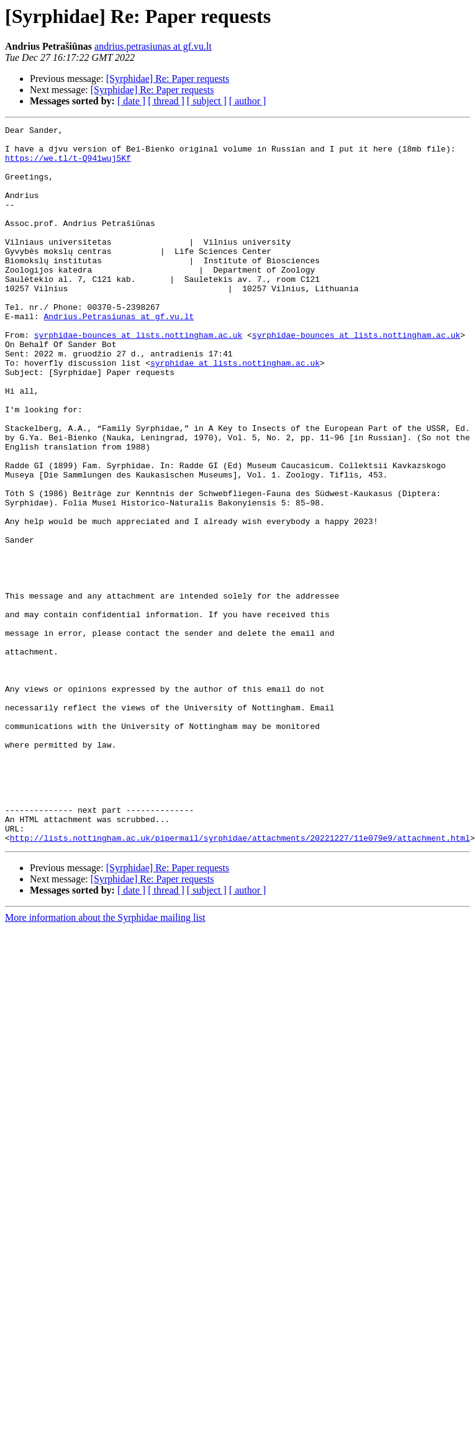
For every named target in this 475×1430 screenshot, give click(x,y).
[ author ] (247, 101)
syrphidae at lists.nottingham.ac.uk (235, 411)
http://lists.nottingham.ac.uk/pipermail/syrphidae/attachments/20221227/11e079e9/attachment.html (240, 981)
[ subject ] (207, 101)
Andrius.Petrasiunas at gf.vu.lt (118, 355)
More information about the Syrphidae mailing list (105, 1061)
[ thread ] (166, 101)
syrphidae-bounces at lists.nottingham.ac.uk (138, 377)
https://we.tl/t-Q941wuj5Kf (68, 165)
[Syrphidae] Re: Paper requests (168, 78)
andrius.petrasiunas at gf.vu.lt (153, 46)
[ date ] (131, 101)
